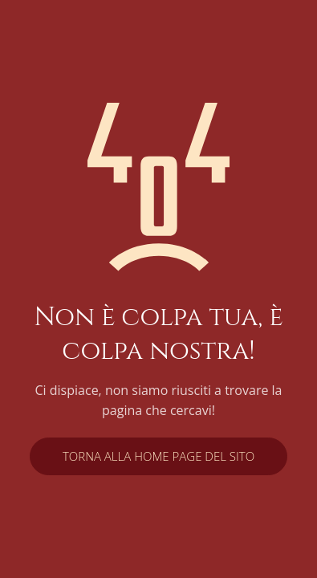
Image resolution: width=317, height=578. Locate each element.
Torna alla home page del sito (158, 456)
